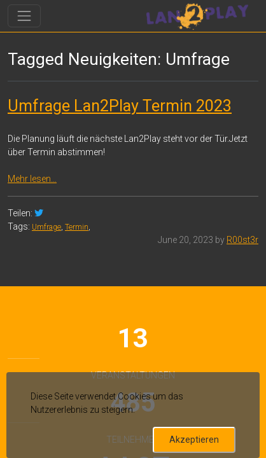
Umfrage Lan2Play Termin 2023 (120, 106)
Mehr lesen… (32, 179)
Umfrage (46, 227)
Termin (76, 227)
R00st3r (242, 240)
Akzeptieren (194, 439)
